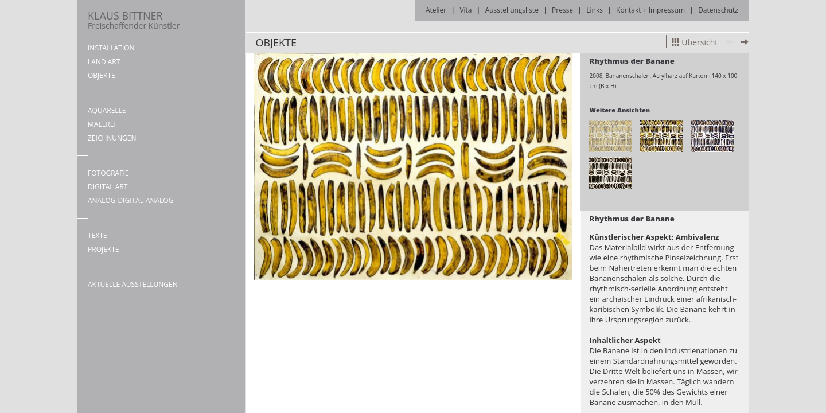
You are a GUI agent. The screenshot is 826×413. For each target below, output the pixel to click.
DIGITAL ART (107, 187)
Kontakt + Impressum (650, 10)
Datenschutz (718, 10)
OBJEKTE (101, 75)
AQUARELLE (107, 110)
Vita (465, 10)
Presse (562, 10)
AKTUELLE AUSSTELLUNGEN (133, 284)
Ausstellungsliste (512, 10)
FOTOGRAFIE (108, 173)
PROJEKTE (103, 249)
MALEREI (102, 124)
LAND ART (104, 62)
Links (594, 10)
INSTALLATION (111, 48)
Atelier (436, 10)
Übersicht (695, 42)
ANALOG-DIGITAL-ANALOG (130, 200)
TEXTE (97, 235)
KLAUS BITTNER (134, 20)
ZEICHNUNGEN (112, 138)
